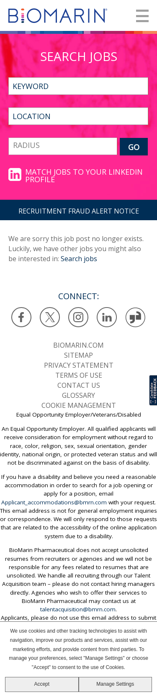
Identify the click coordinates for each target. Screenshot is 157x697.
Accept (41, 684)
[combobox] (78, 116)
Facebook (21, 317)
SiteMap (78, 355)
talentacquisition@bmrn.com (78, 609)
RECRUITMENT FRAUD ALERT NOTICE (78, 211)
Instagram (78, 317)
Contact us (78, 385)
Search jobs (79, 258)
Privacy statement (78, 365)
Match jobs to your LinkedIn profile (84, 175)
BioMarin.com (78, 345)
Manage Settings (115, 684)
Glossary (78, 395)
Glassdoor (135, 317)
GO (133, 147)
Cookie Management (78, 405)
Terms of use (78, 375)
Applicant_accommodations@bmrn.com (54, 502)
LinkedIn (107, 317)
